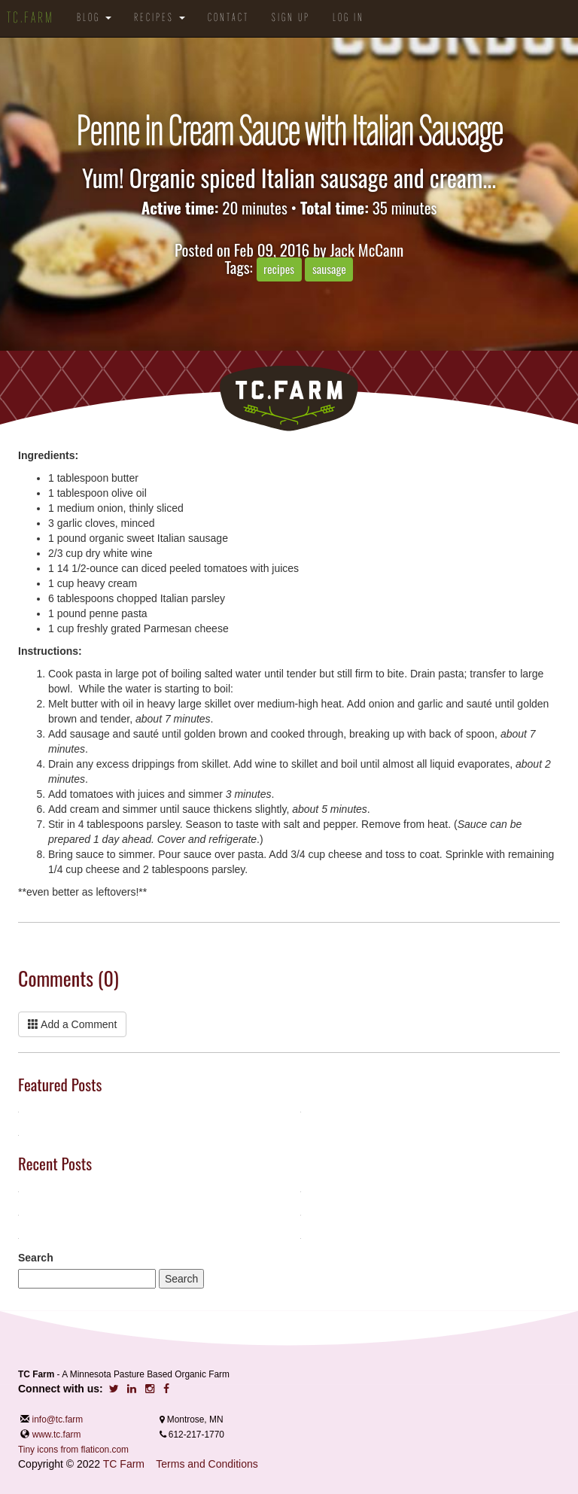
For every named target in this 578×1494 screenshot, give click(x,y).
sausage (329, 269)
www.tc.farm (56, 1434)
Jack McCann (366, 249)
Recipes (159, 18)
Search (35, 1258)
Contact (228, 18)
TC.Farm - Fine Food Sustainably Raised (289, 398)
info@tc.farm (56, 1419)
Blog (94, 18)
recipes (278, 269)
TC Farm (123, 1464)
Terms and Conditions (206, 1464)
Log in (348, 18)
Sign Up (291, 18)
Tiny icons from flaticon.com (73, 1449)
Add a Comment (72, 1024)
